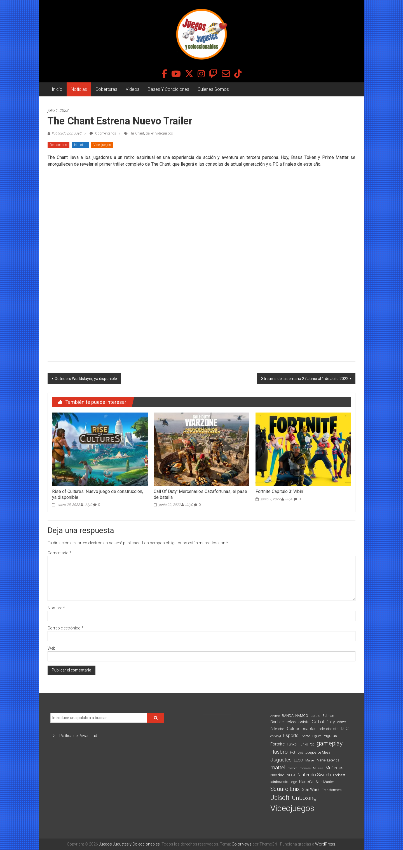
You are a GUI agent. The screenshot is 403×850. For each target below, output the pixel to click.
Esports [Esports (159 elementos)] (290, 735)
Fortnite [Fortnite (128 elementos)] (277, 744)
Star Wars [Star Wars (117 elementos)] (311, 789)
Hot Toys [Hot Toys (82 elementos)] (296, 752)
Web (51, 648)
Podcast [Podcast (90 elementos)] (339, 775)
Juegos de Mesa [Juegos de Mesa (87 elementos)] (317, 752)
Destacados (58, 145)
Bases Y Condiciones (168, 89)
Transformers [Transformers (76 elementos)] (331, 790)
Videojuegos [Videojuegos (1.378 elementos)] (292, 808)
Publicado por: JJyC (66, 133)
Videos (132, 89)
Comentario (59, 553)
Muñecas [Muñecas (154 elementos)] (334, 767)
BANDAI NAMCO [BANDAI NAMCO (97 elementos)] (295, 716)
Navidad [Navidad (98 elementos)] (277, 775)
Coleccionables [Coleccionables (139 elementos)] (302, 728)
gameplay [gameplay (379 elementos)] (330, 743)
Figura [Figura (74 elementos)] (317, 736)
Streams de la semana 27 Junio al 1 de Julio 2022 (304, 378)
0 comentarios (103, 133)
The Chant (136, 133)
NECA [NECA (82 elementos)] (291, 775)
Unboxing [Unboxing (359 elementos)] (304, 797)
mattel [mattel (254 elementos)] (277, 767)
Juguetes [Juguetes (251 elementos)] (281, 760)
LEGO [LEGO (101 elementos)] (298, 760)
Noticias (79, 89)
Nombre (56, 608)
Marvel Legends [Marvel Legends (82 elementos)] (328, 760)
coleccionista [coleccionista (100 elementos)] (329, 729)
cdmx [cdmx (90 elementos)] (341, 722)
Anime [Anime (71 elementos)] (275, 716)
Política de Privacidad (78, 735)
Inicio (57, 89)
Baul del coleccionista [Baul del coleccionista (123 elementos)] (290, 722)
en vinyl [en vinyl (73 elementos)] (275, 736)
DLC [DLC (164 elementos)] (344, 728)
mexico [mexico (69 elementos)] (292, 768)
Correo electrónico (65, 628)
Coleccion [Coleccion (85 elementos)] (277, 729)
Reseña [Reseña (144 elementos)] (306, 781)
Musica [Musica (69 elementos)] (318, 768)
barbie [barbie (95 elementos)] (315, 716)
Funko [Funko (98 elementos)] (291, 744)
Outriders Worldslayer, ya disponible (86, 378)
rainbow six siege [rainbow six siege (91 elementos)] (283, 782)
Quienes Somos (213, 89)
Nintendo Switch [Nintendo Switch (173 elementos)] (314, 774)
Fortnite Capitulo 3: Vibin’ (280, 491)
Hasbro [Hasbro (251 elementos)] (279, 752)
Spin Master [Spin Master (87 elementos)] (325, 782)
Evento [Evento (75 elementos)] (305, 736)
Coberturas (106, 89)
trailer (150, 133)
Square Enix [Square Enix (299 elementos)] (285, 789)
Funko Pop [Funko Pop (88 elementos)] (307, 744)
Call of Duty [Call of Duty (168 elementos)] (323, 721)
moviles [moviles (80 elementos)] (305, 768)
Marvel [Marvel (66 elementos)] (310, 760)
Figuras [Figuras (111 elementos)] (330, 735)
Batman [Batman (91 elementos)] (328, 716)
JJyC (88, 505)
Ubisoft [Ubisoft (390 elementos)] (280, 797)
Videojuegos (164, 133)
